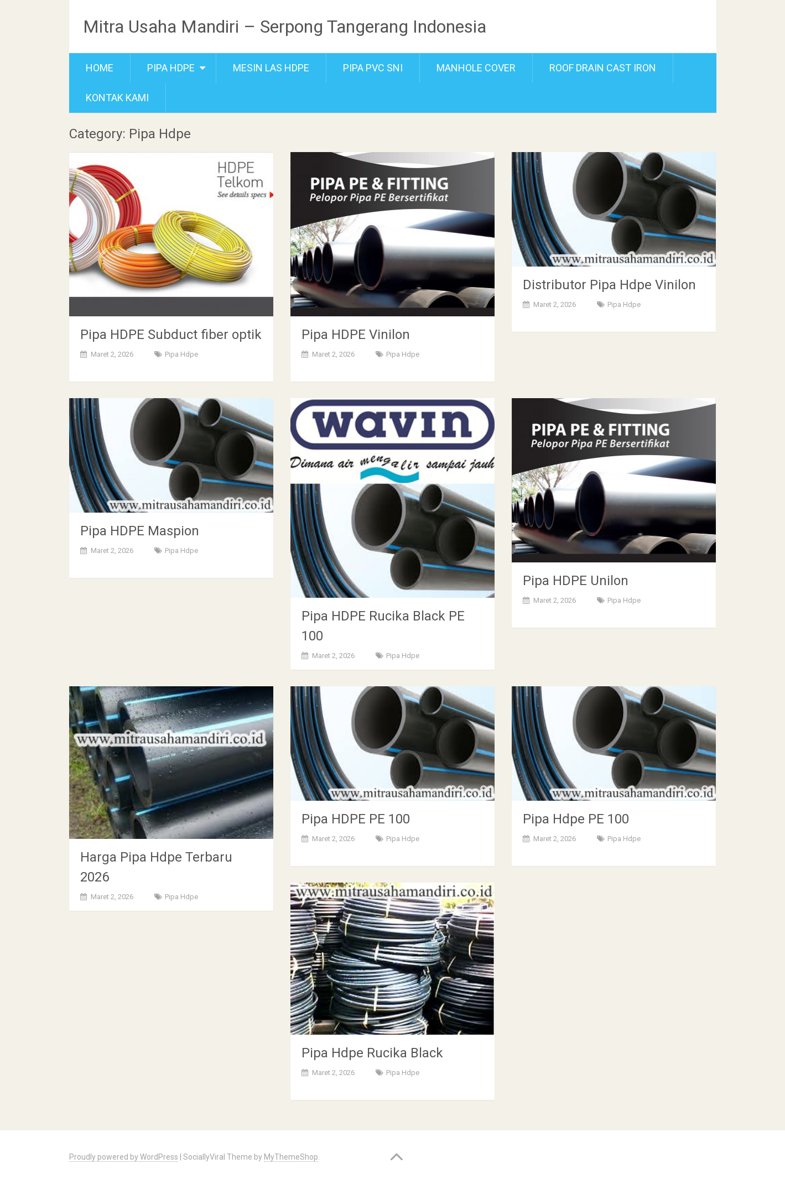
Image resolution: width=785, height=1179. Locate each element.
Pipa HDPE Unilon (575, 580)
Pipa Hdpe (171, 68)
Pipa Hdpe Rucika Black (372, 1053)
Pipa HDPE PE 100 (355, 819)
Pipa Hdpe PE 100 (576, 819)
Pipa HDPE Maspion (139, 531)
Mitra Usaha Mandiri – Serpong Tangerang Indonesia (284, 26)
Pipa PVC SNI (373, 68)
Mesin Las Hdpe (271, 68)
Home (99, 68)
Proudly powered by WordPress (123, 1156)
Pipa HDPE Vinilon (355, 334)
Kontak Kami (117, 97)
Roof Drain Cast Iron (602, 68)
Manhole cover (476, 68)
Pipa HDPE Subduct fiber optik (171, 334)
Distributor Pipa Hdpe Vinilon (609, 285)
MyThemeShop (291, 1156)
